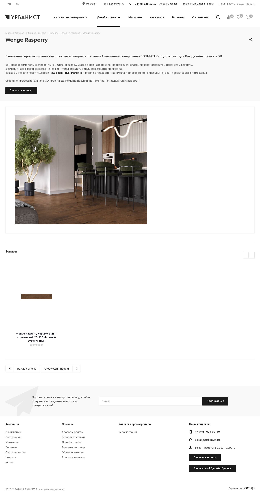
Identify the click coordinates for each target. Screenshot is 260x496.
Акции (9, 462)
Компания (12, 424)
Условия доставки (73, 437)
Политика (11, 447)
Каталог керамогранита (135, 424)
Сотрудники (13, 437)
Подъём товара (71, 442)
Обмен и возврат (73, 452)
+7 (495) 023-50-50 (207, 431)
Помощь (67, 424)
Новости (10, 457)
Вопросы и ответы (73, 457)
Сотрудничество (15, 452)
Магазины (11, 442)
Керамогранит (128, 432)
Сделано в (242, 488)
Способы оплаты (72, 432)
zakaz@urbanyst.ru (113, 3)
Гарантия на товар (73, 447)
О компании (13, 432)
